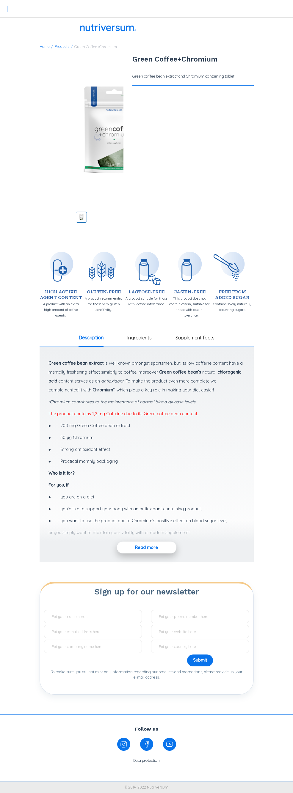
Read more (146, 547)
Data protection (146, 760)
